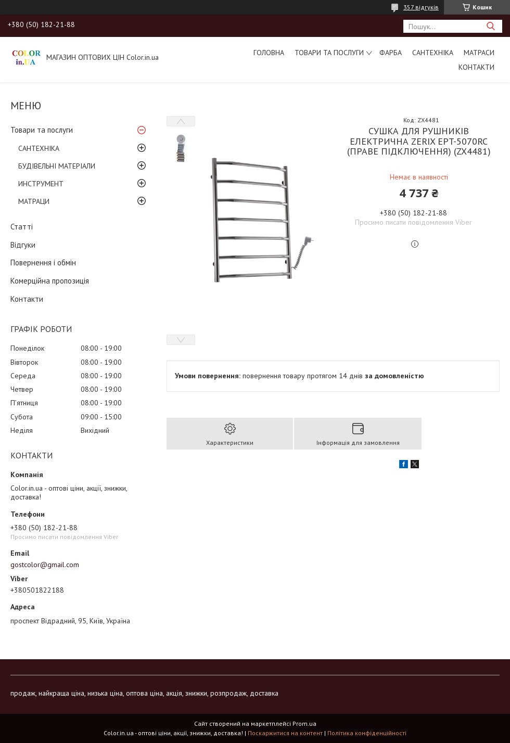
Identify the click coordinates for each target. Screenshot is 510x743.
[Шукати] (490, 26)
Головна (268, 52)
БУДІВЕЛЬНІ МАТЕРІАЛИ (56, 166)
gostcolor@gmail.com (44, 564)
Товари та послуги (329, 52)
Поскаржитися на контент (285, 733)
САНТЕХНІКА (432, 52)
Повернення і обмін (43, 262)
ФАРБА (390, 52)
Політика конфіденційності (366, 733)
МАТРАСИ (479, 52)
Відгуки (22, 245)
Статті (21, 227)
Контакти (476, 67)
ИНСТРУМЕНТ (40, 183)
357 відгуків (421, 7)
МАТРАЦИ (33, 201)
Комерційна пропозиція (49, 281)
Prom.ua (304, 723)
